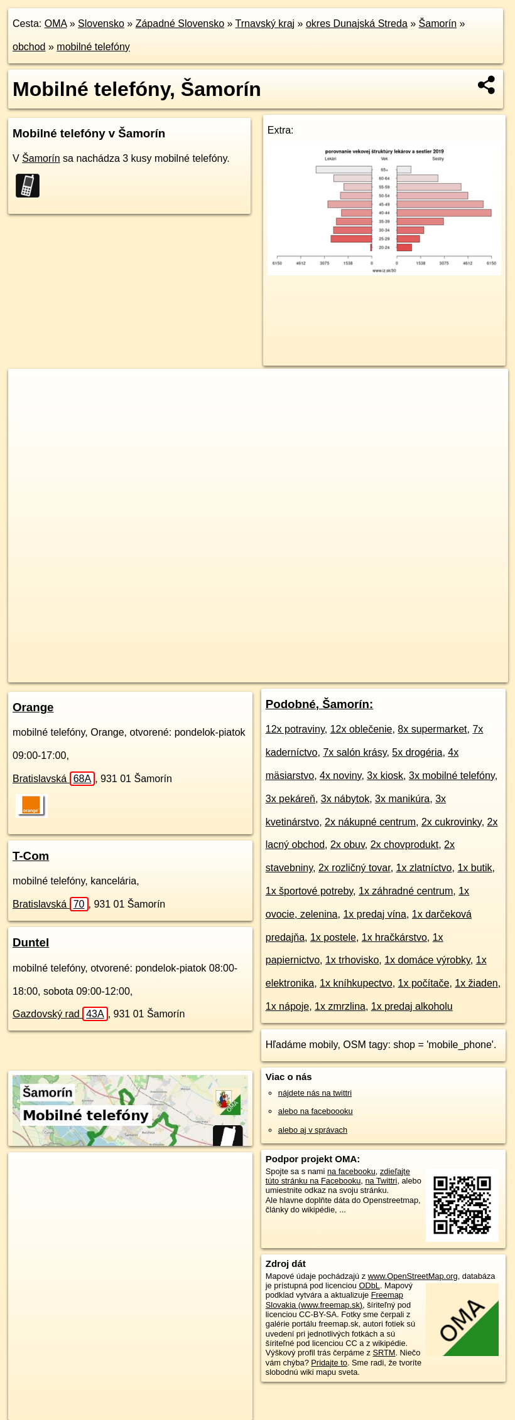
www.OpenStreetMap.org (413, 1276)
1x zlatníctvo (424, 867)
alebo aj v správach (312, 1130)
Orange (33, 707)
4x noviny (340, 775)
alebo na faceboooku (315, 1111)
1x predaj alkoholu (412, 1006)
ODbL (369, 1285)
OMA (56, 23)
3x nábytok (345, 798)
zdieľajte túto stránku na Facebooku (338, 1176)
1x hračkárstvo (394, 937)
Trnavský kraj (265, 23)
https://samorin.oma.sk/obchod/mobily (442, 672)
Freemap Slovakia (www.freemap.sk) (334, 1299)
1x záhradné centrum (406, 891)
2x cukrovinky (451, 822)
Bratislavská (54, 778)
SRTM (383, 1352)
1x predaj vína (374, 914)
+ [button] (30, 390)
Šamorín (438, 23)
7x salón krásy (354, 752)
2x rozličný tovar (354, 867)
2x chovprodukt (405, 844)
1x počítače (424, 983)
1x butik (474, 867)
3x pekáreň (290, 798)
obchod (29, 46)
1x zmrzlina (340, 1006)
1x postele (333, 937)
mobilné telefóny (93, 46)
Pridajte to (329, 1362)
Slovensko (101, 23)
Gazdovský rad (60, 1014)
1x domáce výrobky (427, 960)
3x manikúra (402, 798)
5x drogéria (417, 752)
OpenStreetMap (273, 672)
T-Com (31, 855)
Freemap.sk (338, 672)
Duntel (31, 942)
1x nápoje (287, 1006)
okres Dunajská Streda (357, 23)
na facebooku (351, 1171)
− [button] (30, 409)
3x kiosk (385, 775)
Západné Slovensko (180, 23)
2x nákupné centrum (370, 822)
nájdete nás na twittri (315, 1093)
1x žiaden (476, 983)
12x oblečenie (361, 729)
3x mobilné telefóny (452, 775)
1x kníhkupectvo (356, 983)
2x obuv (347, 844)
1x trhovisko (352, 960)
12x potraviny (295, 729)
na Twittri (381, 1180)
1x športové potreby (309, 891)
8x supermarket (432, 729)
